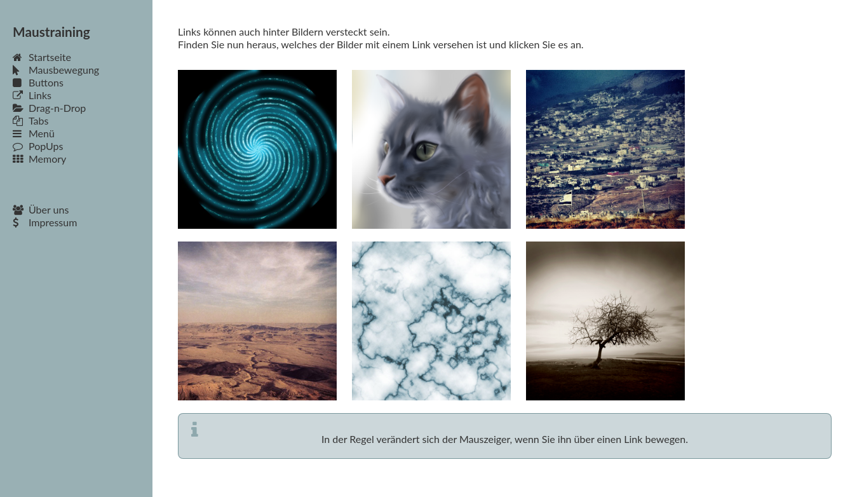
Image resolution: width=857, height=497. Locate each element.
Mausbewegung (56, 70)
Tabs (30, 120)
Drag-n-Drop (49, 108)
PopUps (38, 146)
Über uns (41, 209)
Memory (39, 159)
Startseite (42, 57)
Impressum (45, 222)
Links (32, 95)
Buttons (38, 82)
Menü (34, 133)
